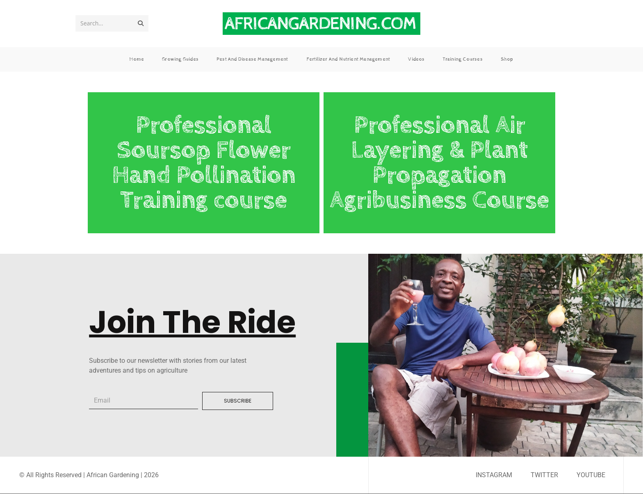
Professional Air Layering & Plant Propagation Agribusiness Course (439, 163)
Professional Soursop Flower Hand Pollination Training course (204, 163)
